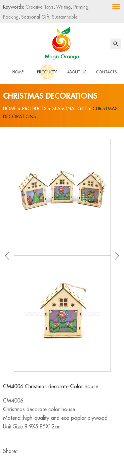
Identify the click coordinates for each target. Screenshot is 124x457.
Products (47, 72)
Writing (63, 7)
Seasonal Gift (34, 17)
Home (17, 72)
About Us (76, 72)
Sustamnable (64, 17)
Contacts (106, 72)
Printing (80, 7)
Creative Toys (39, 7)
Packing (11, 17)
